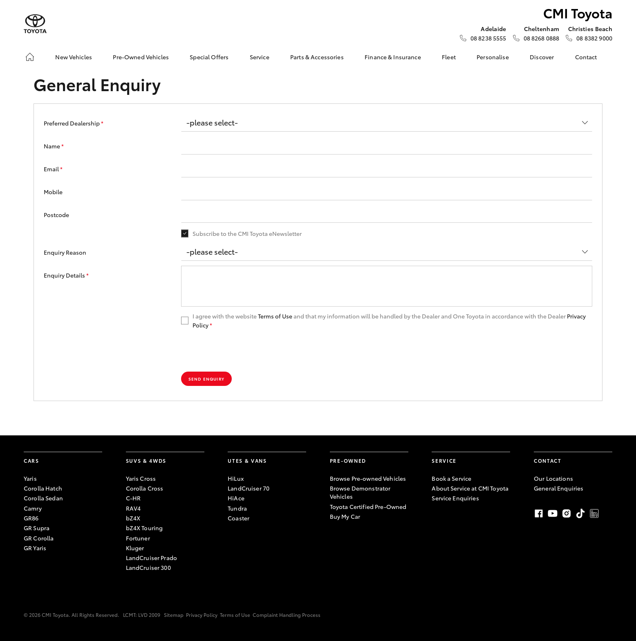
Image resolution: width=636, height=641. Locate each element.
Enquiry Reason (65, 252)
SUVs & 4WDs (146, 460)
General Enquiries (558, 488)
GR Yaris (35, 548)
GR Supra (36, 528)
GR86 (31, 518)
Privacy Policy (201, 614)
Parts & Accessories (317, 57)
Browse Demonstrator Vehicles (360, 492)
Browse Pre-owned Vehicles (368, 478)
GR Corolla (39, 538)
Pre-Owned (348, 460)
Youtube (553, 513)
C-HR (133, 498)
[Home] (30, 57)
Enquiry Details (66, 275)
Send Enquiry (206, 379)
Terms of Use (275, 316)
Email (53, 169)
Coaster (238, 518)
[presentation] (243, 351)
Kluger (135, 548)
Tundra (237, 508)
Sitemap (174, 614)
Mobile (53, 192)
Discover (542, 57)
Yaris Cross (141, 478)
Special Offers (209, 57)
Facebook (539, 513)
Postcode (56, 215)
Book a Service (451, 478)
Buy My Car (345, 516)
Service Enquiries (455, 498)
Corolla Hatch (43, 488)
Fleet (449, 57)
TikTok (580, 513)
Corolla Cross (144, 488)
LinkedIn (594, 513)
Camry (33, 508)
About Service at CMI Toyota (470, 488)
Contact (586, 57)
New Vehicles (73, 57)
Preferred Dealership (73, 123)
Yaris (30, 478)
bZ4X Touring (144, 528)
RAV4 (133, 508)
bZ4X (133, 518)
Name (54, 146)
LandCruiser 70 (248, 488)
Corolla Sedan (43, 498)
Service (259, 57)
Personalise (493, 57)
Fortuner (138, 538)
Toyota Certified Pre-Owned (368, 506)
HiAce (236, 498)
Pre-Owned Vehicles (141, 57)
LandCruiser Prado (151, 558)
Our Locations (553, 478)
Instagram (566, 513)
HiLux (236, 478)
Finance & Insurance (393, 57)
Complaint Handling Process (286, 614)
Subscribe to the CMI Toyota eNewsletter (247, 233)
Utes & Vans (247, 460)
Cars (31, 460)
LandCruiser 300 (148, 567)
